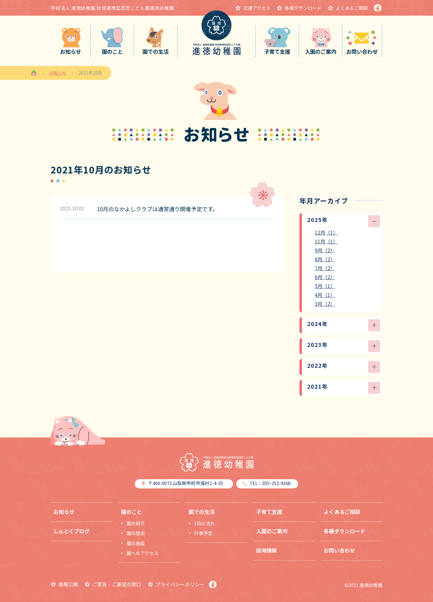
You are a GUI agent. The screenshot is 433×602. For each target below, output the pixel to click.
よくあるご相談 (342, 511)
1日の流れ (204, 523)
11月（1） (326, 241)
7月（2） (325, 268)
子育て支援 (269, 511)
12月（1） (326, 232)
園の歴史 (136, 533)
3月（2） (325, 303)
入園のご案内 (271, 531)
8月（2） (325, 259)
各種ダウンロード (344, 531)
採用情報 (266, 550)
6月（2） (325, 277)
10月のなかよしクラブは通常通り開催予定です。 (157, 209)
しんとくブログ (71, 531)
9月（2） (325, 250)
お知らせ (57, 73)
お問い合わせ (339, 550)
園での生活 (202, 511)
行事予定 (203, 533)
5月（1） (325, 285)
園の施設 (136, 543)
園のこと (131, 511)
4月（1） (325, 294)
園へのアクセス (142, 553)
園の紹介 (136, 523)
